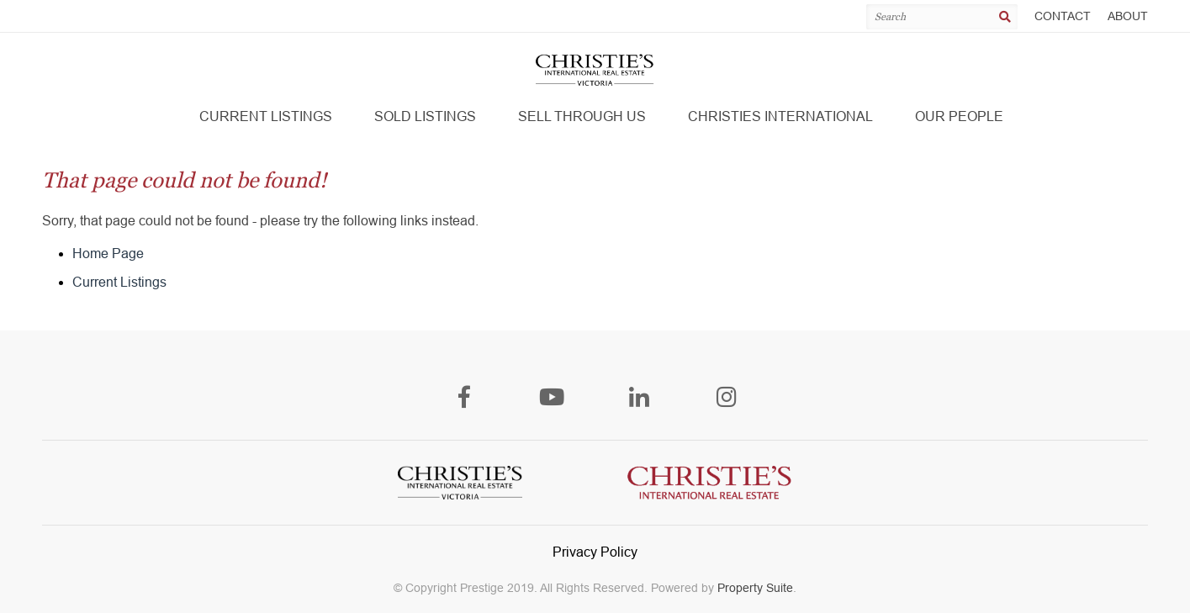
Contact (1062, 16)
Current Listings (119, 282)
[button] (265, 117)
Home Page (108, 253)
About (1128, 16)
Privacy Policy (595, 552)
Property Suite (755, 588)
